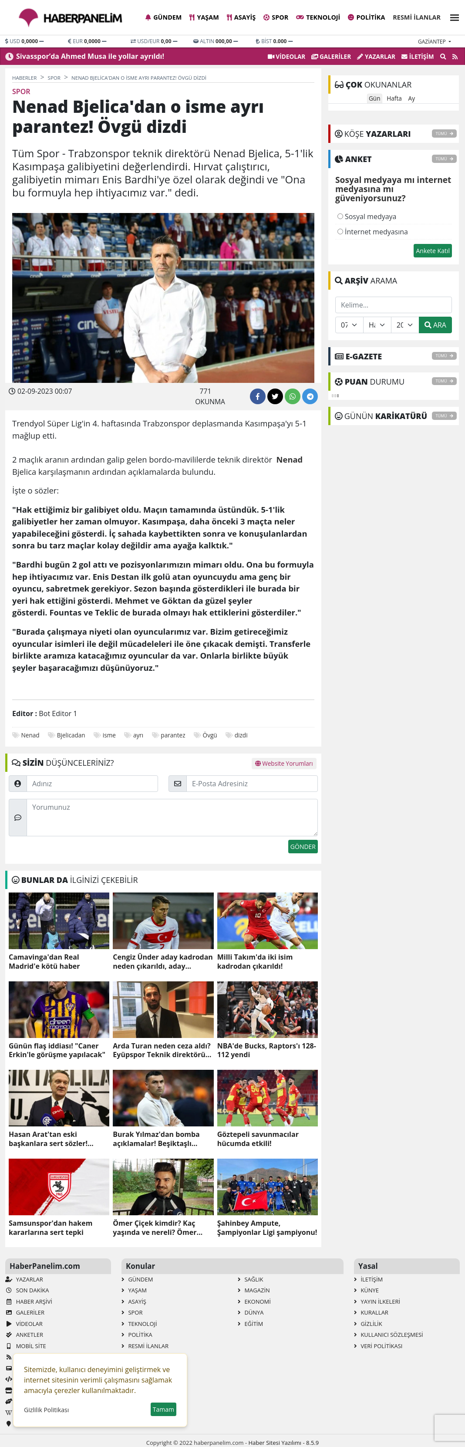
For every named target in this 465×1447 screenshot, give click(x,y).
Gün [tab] (375, 98)
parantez (173, 735)
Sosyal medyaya (367, 216)
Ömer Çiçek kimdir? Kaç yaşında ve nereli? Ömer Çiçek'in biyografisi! (154, 1228)
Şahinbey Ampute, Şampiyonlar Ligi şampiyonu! (267, 1228)
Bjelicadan (71, 735)
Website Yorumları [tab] (284, 763)
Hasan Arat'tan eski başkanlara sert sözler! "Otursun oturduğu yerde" (54, 1139)
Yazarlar (376, 56)
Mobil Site (25, 1346)
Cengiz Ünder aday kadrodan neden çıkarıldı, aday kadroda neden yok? (163, 962)
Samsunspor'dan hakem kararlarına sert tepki (50, 1228)
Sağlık (250, 1279)
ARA (435, 325)
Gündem (163, 17)
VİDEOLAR (286, 56)
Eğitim (250, 1324)
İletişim (417, 56)
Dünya (251, 1312)
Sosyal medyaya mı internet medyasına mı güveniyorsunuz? (393, 189)
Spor (275, 17)
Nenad (30, 735)
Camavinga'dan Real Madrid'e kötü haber (44, 962)
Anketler (24, 1335)
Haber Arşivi (28, 1301)
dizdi (241, 735)
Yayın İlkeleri (377, 1301)
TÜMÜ (444, 133)
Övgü (210, 735)
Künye (366, 1290)
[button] (452, 16)
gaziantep (432, 41)
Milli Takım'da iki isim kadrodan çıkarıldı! (255, 962)
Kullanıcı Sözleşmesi (388, 1335)
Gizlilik (368, 1324)
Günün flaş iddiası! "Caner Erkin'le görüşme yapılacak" (57, 1050)
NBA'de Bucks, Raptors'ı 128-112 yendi (266, 1050)
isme (109, 735)
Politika (366, 17)
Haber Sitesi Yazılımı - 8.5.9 (283, 1443)
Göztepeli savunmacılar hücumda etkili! (258, 1139)
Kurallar (371, 1312)
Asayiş (241, 17)
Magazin (254, 1290)
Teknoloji (318, 17)
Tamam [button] (163, 1409)
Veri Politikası (378, 1346)
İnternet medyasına (372, 232)
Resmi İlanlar (417, 17)
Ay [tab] (411, 98)
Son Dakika (27, 1290)
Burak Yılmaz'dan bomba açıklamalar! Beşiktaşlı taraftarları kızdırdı (156, 1139)
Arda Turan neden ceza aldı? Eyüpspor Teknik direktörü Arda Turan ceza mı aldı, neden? (161, 1050)
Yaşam (204, 17)
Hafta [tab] (394, 98)
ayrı (138, 735)
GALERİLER (331, 56)
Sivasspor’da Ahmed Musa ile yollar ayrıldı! (90, 56)
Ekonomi (254, 1301)
